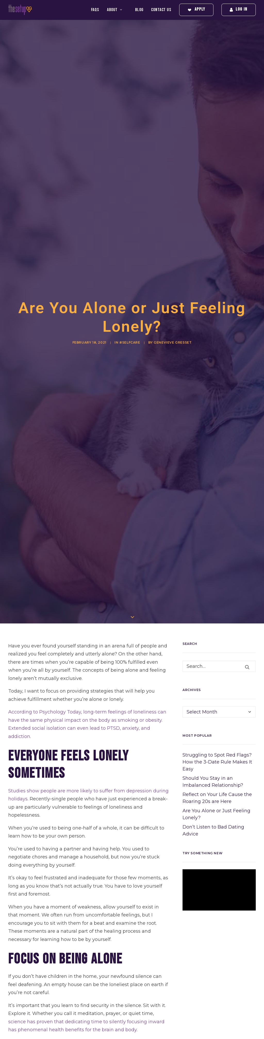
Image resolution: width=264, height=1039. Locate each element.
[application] (219, 781)
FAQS (95, 9)
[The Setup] (20, 10)
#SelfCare (129, 288)
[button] (247, 558)
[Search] (219, 557)
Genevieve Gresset (173, 288)
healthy (28, 974)
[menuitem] (97, 10)
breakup (95, 1032)
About (114, 9)
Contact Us (161, 9)
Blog (139, 9)
